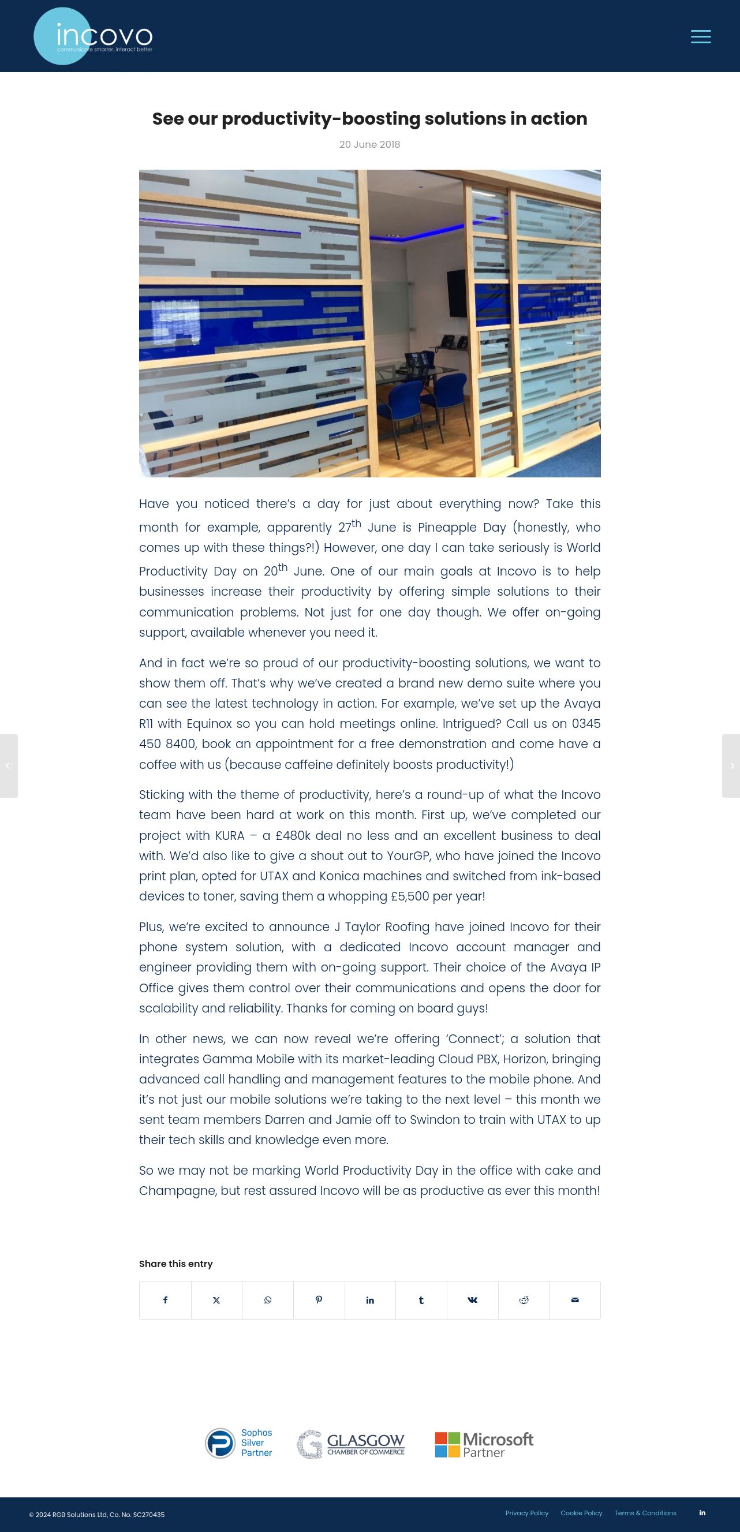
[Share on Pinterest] (319, 1300)
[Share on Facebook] (165, 1300)
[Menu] (697, 36)
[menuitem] (697, 36)
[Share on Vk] (472, 1300)
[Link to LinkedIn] (702, 1512)
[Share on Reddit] (524, 1300)
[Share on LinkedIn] (370, 1300)
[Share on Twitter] (217, 1300)
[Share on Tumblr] (421, 1300)
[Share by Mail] (575, 1300)
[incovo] (93, 36)
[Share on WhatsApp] (267, 1300)
